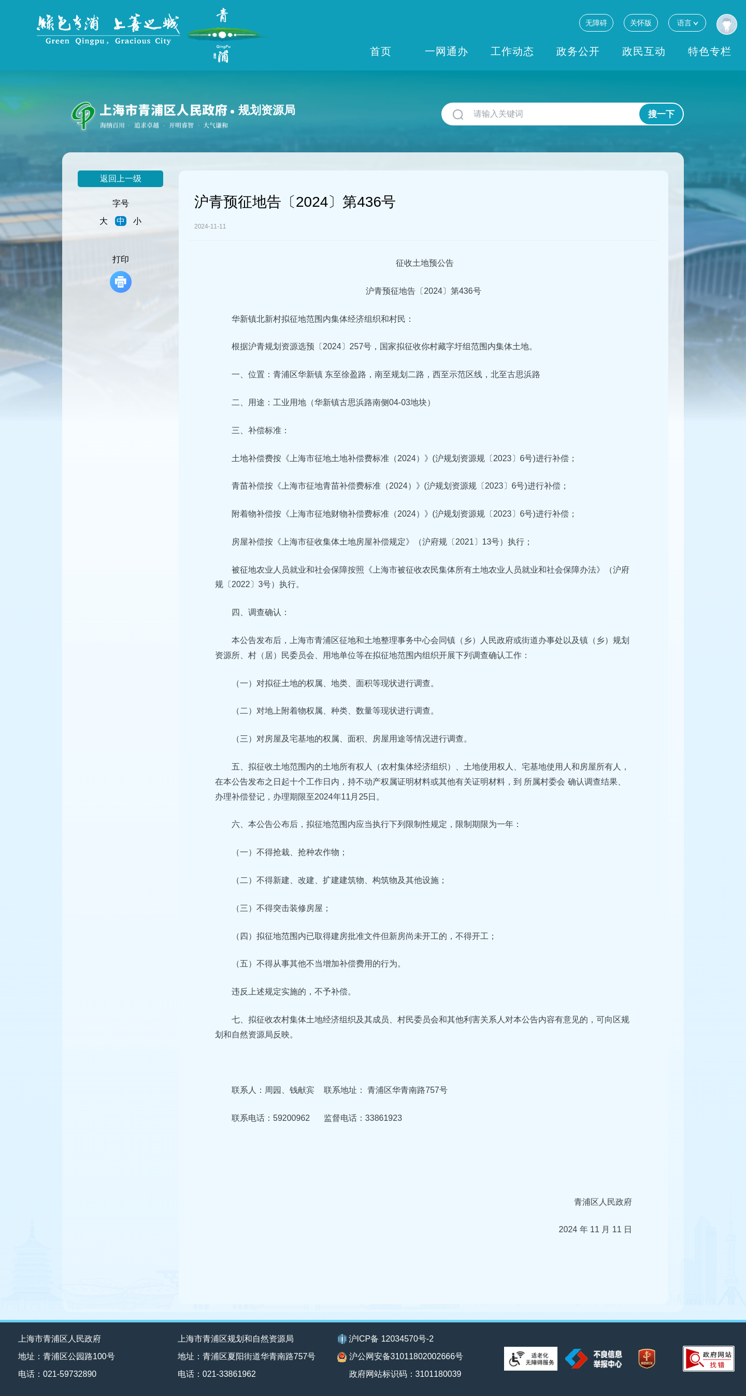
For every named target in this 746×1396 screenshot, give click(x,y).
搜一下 (661, 114)
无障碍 (596, 23)
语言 (687, 22)
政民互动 (644, 51)
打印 (121, 274)
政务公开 (578, 51)
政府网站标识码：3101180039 (405, 1374)
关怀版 (641, 23)
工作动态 (512, 51)
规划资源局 (266, 110)
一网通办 (446, 51)
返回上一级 (120, 178)
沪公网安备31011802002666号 (400, 1357)
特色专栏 (709, 51)
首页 (381, 51)
